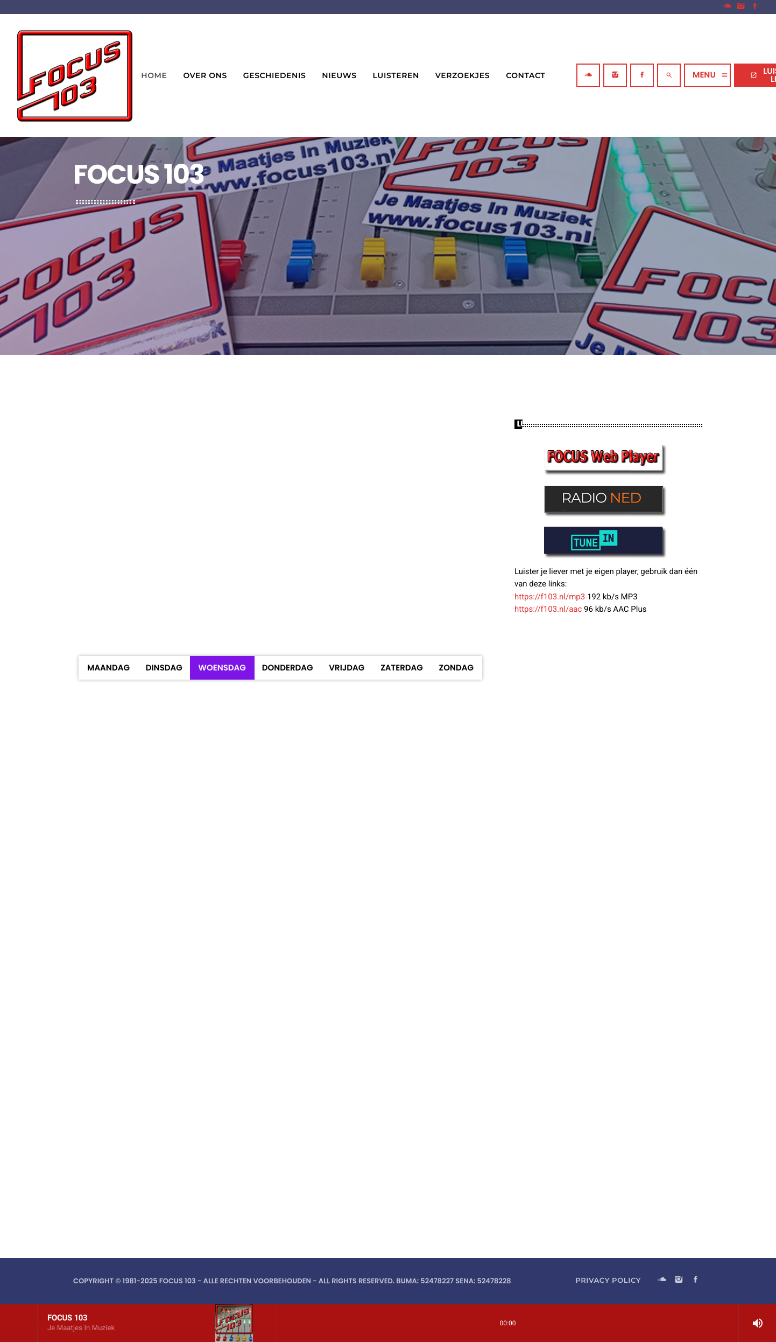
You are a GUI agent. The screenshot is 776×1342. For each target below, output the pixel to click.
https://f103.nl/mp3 (549, 597)
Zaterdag (401, 668)
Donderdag (287, 668)
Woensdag (222, 668)
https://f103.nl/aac (548, 609)
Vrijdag (346, 668)
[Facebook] (755, 7)
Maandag (108, 668)
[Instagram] (741, 7)
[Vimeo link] (75, 75)
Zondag (456, 668)
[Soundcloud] (727, 7)
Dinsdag (164, 668)
